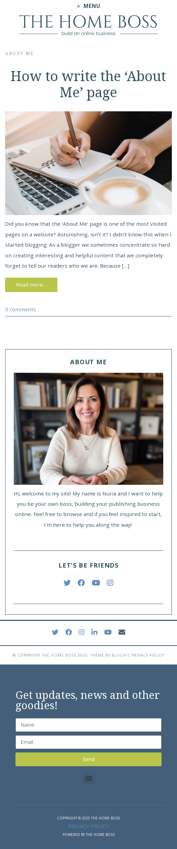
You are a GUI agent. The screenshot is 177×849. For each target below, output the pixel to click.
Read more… (31, 284)
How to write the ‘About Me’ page (88, 84)
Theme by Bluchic (110, 655)
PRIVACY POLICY (88, 826)
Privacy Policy (148, 655)
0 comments (20, 309)
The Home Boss (59, 655)
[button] (88, 778)
